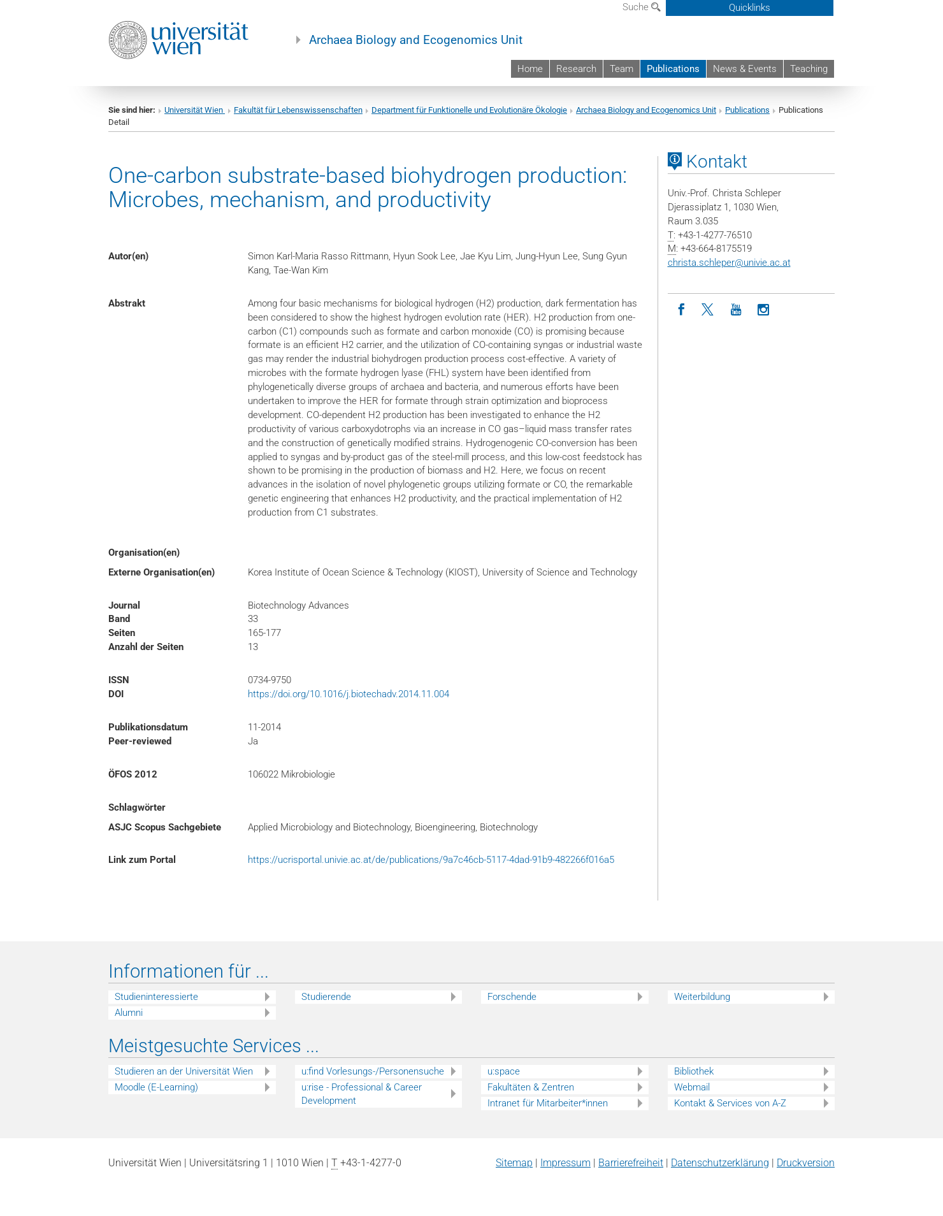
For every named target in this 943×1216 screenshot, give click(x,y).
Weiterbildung (702, 996)
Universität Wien (194, 110)
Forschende (511, 996)
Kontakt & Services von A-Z (730, 1103)
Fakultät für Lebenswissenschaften (298, 110)
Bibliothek (694, 1071)
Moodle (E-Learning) (156, 1087)
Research (576, 69)
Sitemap (514, 1163)
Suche (642, 7)
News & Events (745, 69)
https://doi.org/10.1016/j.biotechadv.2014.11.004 (348, 694)
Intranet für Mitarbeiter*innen (547, 1103)
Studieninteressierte (156, 996)
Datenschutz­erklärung (720, 1163)
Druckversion (806, 1163)
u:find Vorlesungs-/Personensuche (372, 1071)
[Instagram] (763, 310)
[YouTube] (736, 310)
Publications (673, 69)
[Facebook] (681, 310)
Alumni (129, 1012)
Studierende (326, 996)
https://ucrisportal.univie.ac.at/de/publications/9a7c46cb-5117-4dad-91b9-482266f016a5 (431, 859)
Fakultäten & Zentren (530, 1087)
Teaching (809, 69)
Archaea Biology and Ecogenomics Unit (415, 40)
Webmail (692, 1087)
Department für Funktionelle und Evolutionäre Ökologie (469, 110)
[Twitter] (709, 310)
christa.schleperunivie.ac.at (729, 262)
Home (530, 69)
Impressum (565, 1163)
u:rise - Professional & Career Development (361, 1094)
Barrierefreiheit (630, 1163)
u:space (503, 1071)
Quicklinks (749, 7)
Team (621, 69)
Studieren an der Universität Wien (184, 1071)
